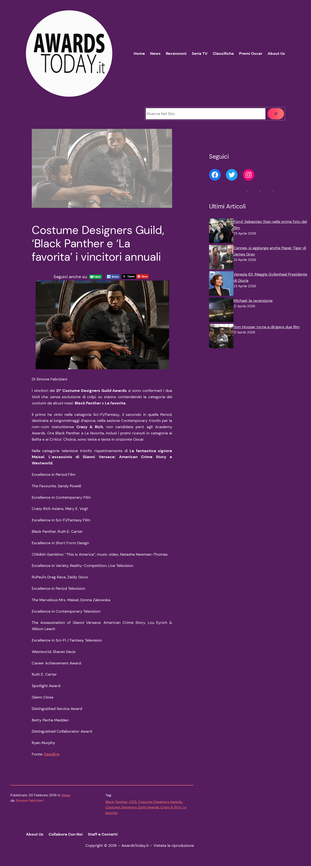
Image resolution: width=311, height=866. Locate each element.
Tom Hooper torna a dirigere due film (266, 327)
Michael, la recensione (253, 300)
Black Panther (116, 802)
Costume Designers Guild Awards (132, 807)
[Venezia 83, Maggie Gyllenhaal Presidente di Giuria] (221, 284)
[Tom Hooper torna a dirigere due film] (221, 337)
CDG (132, 802)
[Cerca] (276, 113)
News (66, 795)
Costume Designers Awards (160, 802)
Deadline (51, 754)
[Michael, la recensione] (221, 311)
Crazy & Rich (170, 807)
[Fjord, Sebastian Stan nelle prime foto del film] (221, 232)
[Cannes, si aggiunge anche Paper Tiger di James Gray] (221, 258)
